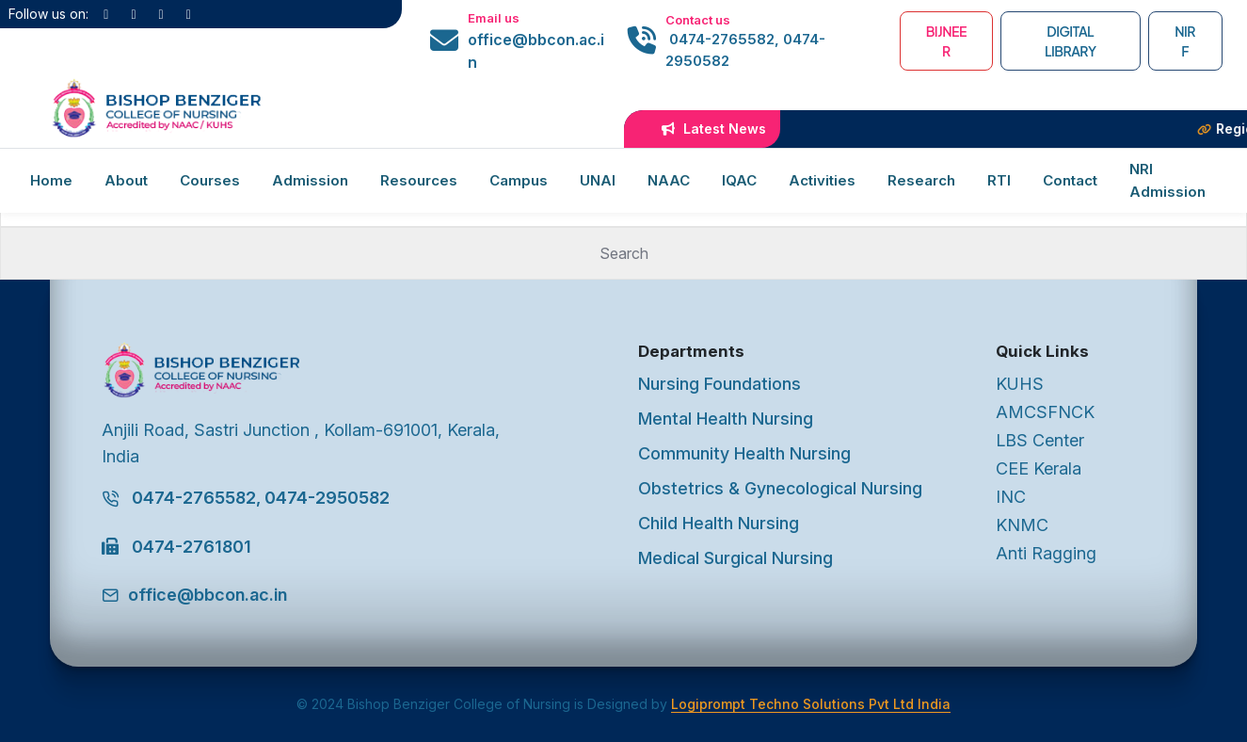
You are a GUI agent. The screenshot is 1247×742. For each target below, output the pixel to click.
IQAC (739, 180)
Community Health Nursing (744, 453)
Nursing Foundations (719, 384)
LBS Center (1040, 440)
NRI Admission (1167, 180)
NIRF (1185, 41)
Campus (518, 180)
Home (51, 180)
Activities (822, 180)
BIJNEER (946, 41)
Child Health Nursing (718, 523)
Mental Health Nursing (725, 418)
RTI (999, 180)
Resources (418, 180)
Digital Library (1070, 41)
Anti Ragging (1046, 553)
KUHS (1020, 384)
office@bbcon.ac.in (536, 51)
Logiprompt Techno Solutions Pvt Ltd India (811, 704)
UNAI (598, 180)
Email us (494, 17)
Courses (210, 180)
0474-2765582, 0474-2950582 (745, 50)
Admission (310, 180)
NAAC (668, 180)
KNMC (1022, 525)
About (126, 180)
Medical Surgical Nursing (735, 558)
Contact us (697, 19)
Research (921, 180)
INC (1011, 497)
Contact (1070, 180)
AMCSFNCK (1045, 412)
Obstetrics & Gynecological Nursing (780, 488)
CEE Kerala (1038, 468)
